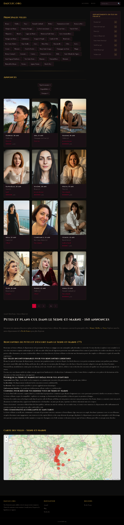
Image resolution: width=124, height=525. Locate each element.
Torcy (105, 328)
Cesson (7, 49)
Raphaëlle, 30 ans (13, 187)
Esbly (58, 54)
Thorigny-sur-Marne (11, 39)
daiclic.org (13, 3)
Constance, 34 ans (42, 237)
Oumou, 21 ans (68, 237)
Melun (50, 24)
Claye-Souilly (25, 44)
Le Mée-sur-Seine (60, 29)
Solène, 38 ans (40, 187)
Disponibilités (44, 89)
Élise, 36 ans (11, 288)
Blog (93, 3)
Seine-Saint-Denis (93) (105, 40)
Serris (76, 44)
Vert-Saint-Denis (30, 59)
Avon (36, 44)
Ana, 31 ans (38, 136)
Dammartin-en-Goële (63, 24)
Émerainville (58, 44)
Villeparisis (9, 34)
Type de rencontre (44, 85)
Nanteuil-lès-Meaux (11, 64)
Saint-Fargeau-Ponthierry (13, 59)
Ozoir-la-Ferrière (30, 49)
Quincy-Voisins (35, 64)
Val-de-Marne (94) (105, 50)
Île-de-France (12, 314)
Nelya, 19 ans (68, 187)
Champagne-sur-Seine (63, 49)
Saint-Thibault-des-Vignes (72, 54)
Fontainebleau (54, 59)
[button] (6, 437)
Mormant (66, 59)
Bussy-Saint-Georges (46, 49)
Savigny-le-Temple (39, 39)
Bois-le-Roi (48, 64)
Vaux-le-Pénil (74, 29)
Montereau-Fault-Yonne (48, 34)
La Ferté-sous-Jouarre (44, 29)
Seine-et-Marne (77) (105, 36)
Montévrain (67, 39)
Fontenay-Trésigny (27, 29)
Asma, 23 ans (67, 288)
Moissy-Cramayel (10, 54)
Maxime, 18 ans (68, 136)
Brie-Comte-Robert (11, 44)
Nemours (18, 49)
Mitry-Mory (45, 44)
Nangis (76, 49)
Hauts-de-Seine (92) (105, 26)
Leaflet (106, 479)
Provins (24, 64)
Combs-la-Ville (54, 39)
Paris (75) (105, 31)
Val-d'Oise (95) (105, 45)
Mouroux (42, 59)
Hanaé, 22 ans (40, 288)
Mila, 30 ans (11, 237)
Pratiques (45, 93)
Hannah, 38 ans (12, 136)
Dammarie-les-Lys (46, 54)
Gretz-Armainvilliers (65, 34)
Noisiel (19, 34)
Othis (68, 44)
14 (50, 306)
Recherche (47, 512)
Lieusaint (23, 54)
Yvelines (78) (105, 54)
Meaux (92, 328)
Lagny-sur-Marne (31, 34)
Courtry (33, 54)
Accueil (85, 3)
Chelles (97, 328)
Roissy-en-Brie (79, 24)
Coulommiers (26, 39)
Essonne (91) (105, 22)
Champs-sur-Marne (11, 29)
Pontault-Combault (38, 24)
